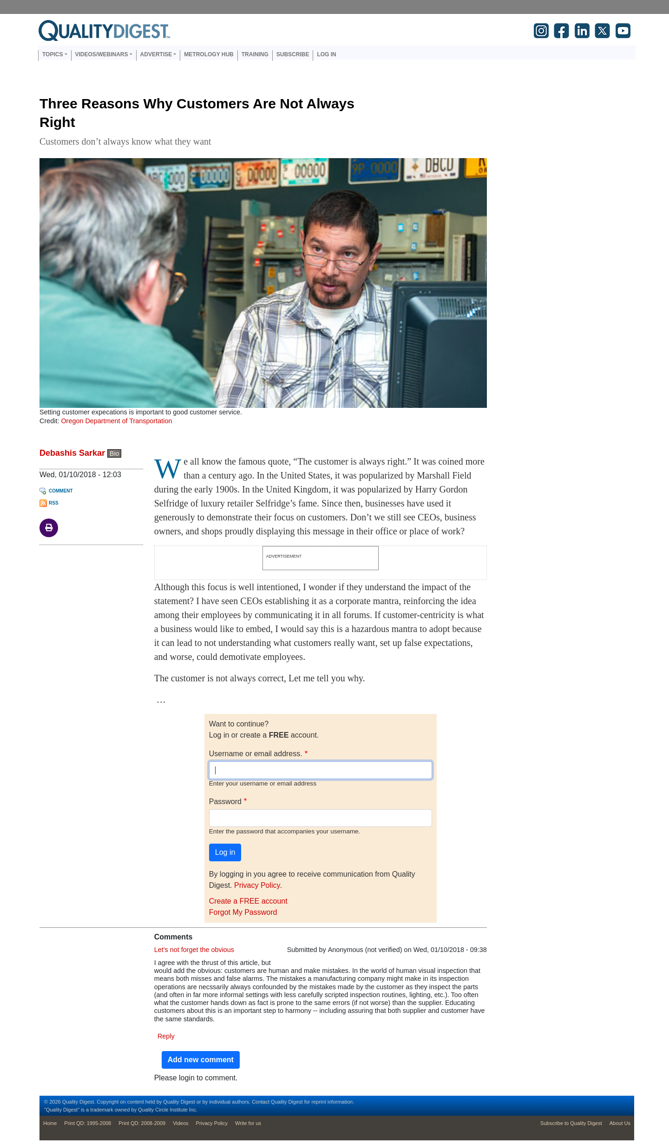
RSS (54, 503)
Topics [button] (52, 54)
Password (225, 801)
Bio (114, 453)
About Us (620, 1123)
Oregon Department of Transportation (116, 421)
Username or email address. (255, 754)
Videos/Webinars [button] (101, 54)
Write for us (248, 1123)
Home (50, 1123)
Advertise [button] (156, 54)
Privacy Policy (257, 885)
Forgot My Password (243, 912)
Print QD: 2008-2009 (141, 1123)
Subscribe (292, 54)
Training (255, 54)
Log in (326, 54)
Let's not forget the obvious (194, 949)
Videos (180, 1123)
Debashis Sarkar (72, 453)
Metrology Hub (208, 54)
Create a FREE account (248, 901)
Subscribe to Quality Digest (571, 1123)
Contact (260, 1102)
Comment (61, 490)
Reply (166, 1036)
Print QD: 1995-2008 (87, 1123)
